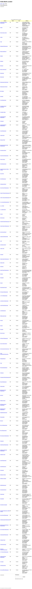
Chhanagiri (2, 121)
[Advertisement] (16, 13)
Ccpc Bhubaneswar (3, 100)
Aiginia (1, 27)
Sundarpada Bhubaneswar (4, 534)
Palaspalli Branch (3, 358)
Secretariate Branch (3, 489)
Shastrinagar (2, 494)
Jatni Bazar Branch (3, 244)
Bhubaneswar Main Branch (4, 82)
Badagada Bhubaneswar (4, 46)
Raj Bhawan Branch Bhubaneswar (3, 405)
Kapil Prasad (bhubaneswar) (4, 270)
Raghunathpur (2, 386)
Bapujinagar (2, 73)
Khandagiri (2, 277)
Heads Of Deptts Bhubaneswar (5, 193)
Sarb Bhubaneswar (3, 466)
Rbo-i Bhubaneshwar (3, 430)
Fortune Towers (2, 159)
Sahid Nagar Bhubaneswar (4, 444)
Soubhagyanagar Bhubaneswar (5, 519)
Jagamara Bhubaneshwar (4, 236)
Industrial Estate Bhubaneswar (4, 221)
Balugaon (1, 65)
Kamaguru (1, 266)
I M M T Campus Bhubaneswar (5, 197)
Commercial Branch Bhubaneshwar (3, 125)
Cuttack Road (2, 135)
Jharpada (1, 254)
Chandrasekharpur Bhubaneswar (3, 117)
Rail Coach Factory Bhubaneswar (3, 390)
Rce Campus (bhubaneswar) (4, 435)
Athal (1, 41)
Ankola (1, 37)
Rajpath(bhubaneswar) (3, 412)
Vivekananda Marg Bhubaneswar (3, 557)
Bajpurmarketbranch (3, 51)
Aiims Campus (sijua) (3, 32)
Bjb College (2, 91)
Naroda (1, 325)
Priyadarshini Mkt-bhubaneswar (5, 377)
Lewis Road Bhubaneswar (4, 305)
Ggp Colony (2, 173)
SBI (3, 3)
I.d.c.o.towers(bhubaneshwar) (4, 202)
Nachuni (1, 320)
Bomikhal (1, 96)
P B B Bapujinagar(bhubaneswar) (4, 354)
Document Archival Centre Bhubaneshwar (4, 145)
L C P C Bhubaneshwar (3, 295)
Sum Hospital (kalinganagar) (4, 529)
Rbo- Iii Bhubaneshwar (3, 425)
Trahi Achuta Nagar (3, 544)
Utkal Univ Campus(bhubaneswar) (3, 549)
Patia (1, 363)
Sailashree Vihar (2, 454)
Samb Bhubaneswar (3, 460)
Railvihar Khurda (2, 400)
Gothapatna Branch (3, 184)
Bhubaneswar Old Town (3, 86)
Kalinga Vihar (2, 262)
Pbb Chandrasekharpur (3, 367)
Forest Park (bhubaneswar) (4, 155)
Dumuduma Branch (3, 150)
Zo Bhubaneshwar (3, 565)
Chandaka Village (3, 112)
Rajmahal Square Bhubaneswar (3, 409)
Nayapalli (1, 329)
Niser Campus (2, 333)
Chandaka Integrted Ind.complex (3, 106)
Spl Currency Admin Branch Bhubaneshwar (4, 525)
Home (1, 3)
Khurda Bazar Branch (3, 287)
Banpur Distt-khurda (3, 69)
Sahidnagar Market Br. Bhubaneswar (3, 450)
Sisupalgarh (2, 498)
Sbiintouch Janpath (3, 478)
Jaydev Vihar (2, 248)
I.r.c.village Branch (3, 209)
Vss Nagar (1, 561)
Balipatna (1, 61)
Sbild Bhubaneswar (3, 485)
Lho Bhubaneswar (3, 310)
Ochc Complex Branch (3, 343)
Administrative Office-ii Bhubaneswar (3, 22)
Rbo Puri (1, 420)
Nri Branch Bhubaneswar (4, 338)
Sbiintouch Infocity (3, 474)
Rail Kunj (1, 395)
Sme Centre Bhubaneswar (4, 515)
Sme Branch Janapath (3, 504)
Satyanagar (2, 470)
